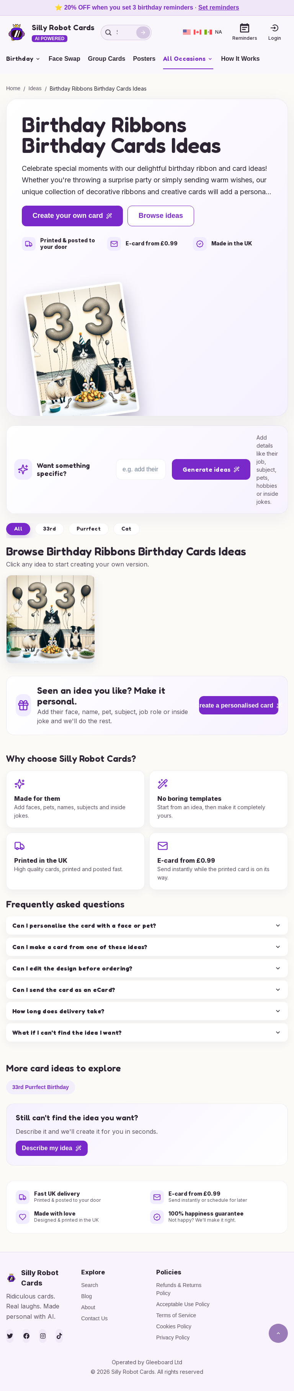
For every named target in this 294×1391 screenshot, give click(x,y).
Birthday (23, 58)
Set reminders (218, 7)
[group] (50, 619)
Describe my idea (52, 1148)
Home (13, 88)
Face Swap (64, 58)
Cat (126, 528)
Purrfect (89, 528)
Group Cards (107, 58)
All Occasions (188, 58)
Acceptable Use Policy (182, 1304)
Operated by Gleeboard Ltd (147, 1362)
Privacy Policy (172, 1337)
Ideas (34, 88)
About (88, 1307)
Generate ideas (211, 469)
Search (89, 1285)
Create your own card (72, 215)
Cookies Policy (173, 1326)
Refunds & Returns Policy (178, 1289)
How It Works (240, 58)
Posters (144, 58)
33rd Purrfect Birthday (40, 1087)
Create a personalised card (238, 705)
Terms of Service (176, 1315)
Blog (86, 1296)
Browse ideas (161, 215)
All (18, 528)
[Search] (143, 32)
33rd (49, 528)
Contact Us (94, 1318)
